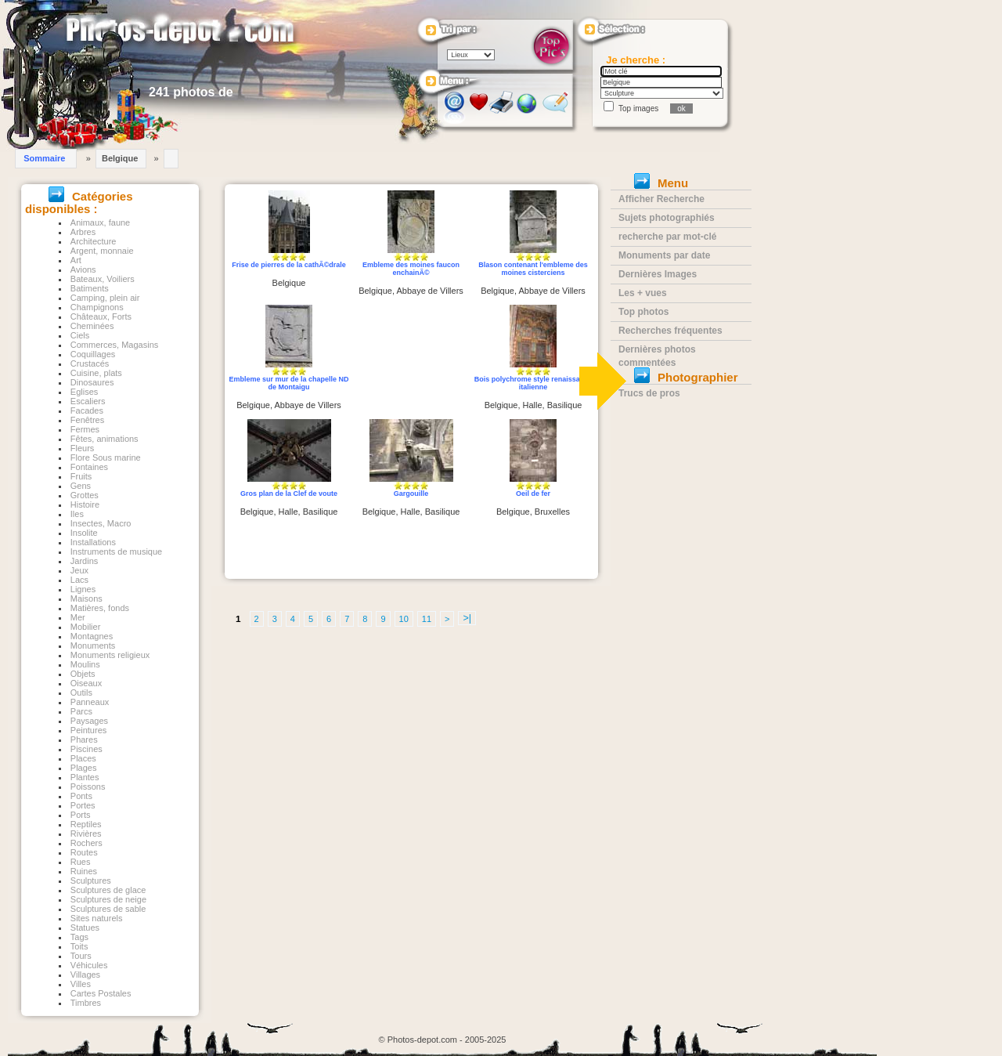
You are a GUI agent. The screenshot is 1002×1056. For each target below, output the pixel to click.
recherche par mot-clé (667, 236)
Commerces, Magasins (114, 344)
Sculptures (90, 880)
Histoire (84, 504)
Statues (84, 927)
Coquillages (92, 354)
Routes (84, 852)
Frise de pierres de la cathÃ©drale (289, 265)
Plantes (84, 777)
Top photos (643, 311)
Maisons (86, 598)
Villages (85, 974)
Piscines (86, 749)
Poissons (88, 786)
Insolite (84, 532)
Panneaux (90, 702)
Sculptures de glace (108, 890)
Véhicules (89, 965)
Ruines (83, 871)
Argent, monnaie (102, 250)
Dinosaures (92, 382)
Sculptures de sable (108, 908)
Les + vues (642, 293)
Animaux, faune (100, 222)
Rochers (86, 843)
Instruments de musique (116, 551)
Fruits (81, 476)
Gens (80, 485)
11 (426, 619)
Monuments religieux (110, 655)
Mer (77, 617)
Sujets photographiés (666, 217)
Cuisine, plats (96, 373)
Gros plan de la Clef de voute (288, 493)
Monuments (92, 645)
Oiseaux (86, 683)
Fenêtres (87, 420)
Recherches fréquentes (670, 330)
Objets (83, 673)
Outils (81, 692)
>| (467, 618)
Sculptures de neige (108, 899)
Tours (81, 955)
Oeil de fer (533, 493)
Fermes (84, 429)
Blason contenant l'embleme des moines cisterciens (533, 269)
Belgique (120, 158)
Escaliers (88, 401)
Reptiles (86, 824)
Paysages (89, 720)
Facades (86, 410)
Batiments (89, 288)
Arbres (83, 232)
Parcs (81, 711)
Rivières (86, 833)
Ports (80, 814)
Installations (93, 542)
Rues (80, 861)
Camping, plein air (105, 297)
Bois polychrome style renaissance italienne (533, 383)
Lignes (83, 589)
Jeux (79, 570)
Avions (83, 269)
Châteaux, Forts (101, 316)
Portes (83, 805)
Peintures (88, 730)
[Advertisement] (411, 362)
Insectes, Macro (101, 523)
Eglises (84, 391)
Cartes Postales (101, 993)
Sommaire (44, 158)
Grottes (84, 495)
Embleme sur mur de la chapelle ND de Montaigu (288, 383)
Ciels (79, 335)
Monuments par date (664, 255)
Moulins (85, 664)
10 (404, 619)
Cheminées (92, 326)
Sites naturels (96, 918)
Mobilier (85, 626)
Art (75, 260)
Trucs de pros (649, 393)
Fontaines (89, 467)
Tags (79, 937)
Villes (80, 984)
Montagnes (91, 636)
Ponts (81, 796)
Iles (77, 514)
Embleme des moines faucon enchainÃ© (411, 269)
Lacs (79, 579)
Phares (84, 739)
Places (83, 758)
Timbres (85, 1002)
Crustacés (90, 363)
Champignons (97, 307)
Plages (83, 767)
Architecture (93, 241)
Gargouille (411, 493)
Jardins (84, 561)
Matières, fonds (99, 608)
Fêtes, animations (104, 438)
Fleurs (82, 448)
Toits (79, 946)
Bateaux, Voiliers (102, 279)
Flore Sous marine (105, 457)
